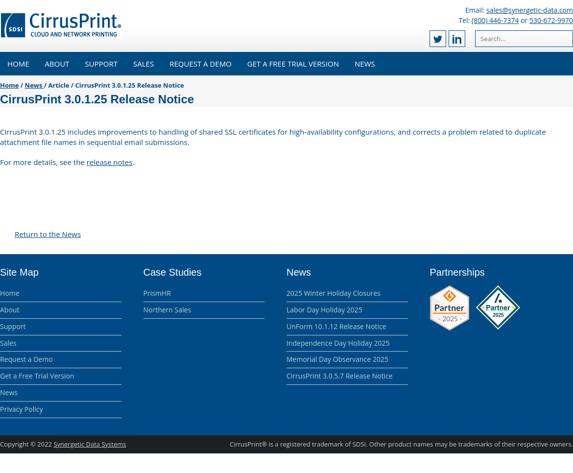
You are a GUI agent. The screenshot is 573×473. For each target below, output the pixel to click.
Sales (143, 64)
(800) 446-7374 (495, 20)
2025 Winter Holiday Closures (333, 293)
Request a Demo (200, 64)
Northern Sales (167, 309)
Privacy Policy (21, 409)
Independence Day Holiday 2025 (338, 343)
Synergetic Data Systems (89, 444)
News (365, 64)
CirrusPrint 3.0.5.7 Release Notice (339, 375)
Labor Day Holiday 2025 (324, 309)
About (57, 64)
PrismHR (157, 293)
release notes (110, 162)
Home (18, 64)
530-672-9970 (551, 20)
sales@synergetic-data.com (529, 10)
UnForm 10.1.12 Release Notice (336, 326)
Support (101, 64)
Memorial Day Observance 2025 (337, 359)
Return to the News (48, 234)
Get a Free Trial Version (293, 64)
